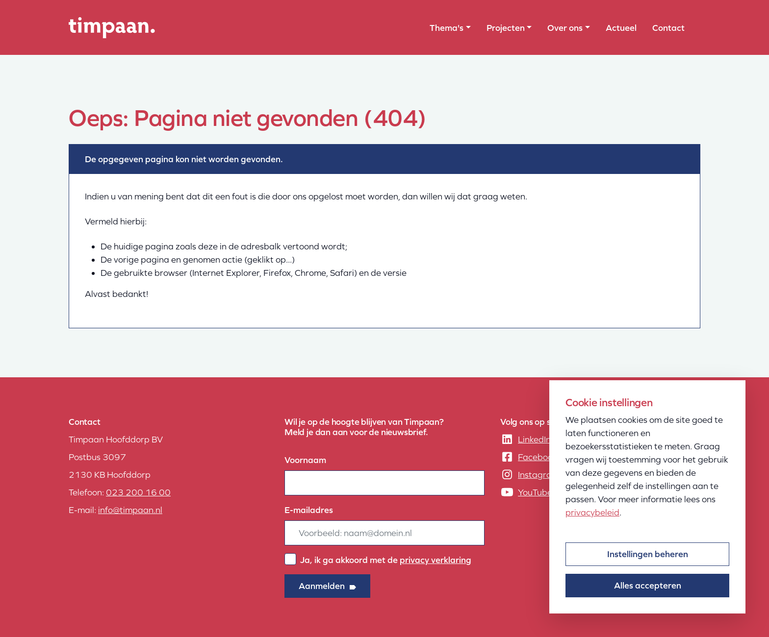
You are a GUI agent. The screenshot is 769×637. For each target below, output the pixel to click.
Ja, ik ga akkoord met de (385, 560)
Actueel (621, 28)
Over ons (565, 28)
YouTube (535, 492)
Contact (668, 28)
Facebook (537, 457)
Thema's (446, 28)
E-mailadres (308, 510)
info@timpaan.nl (130, 510)
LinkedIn (534, 439)
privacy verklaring (435, 560)
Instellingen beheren (647, 554)
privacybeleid (592, 512)
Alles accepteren (647, 585)
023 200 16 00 (138, 492)
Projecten (506, 28)
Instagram (538, 474)
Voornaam (305, 460)
